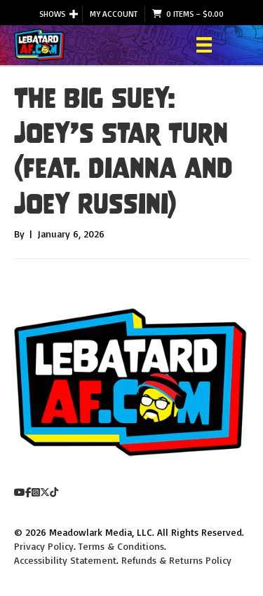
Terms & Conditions (121, 546)
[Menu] (204, 44)
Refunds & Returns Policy (176, 560)
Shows (52, 13)
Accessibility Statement (65, 560)
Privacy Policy (44, 546)
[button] (73, 14)
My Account (113, 13)
